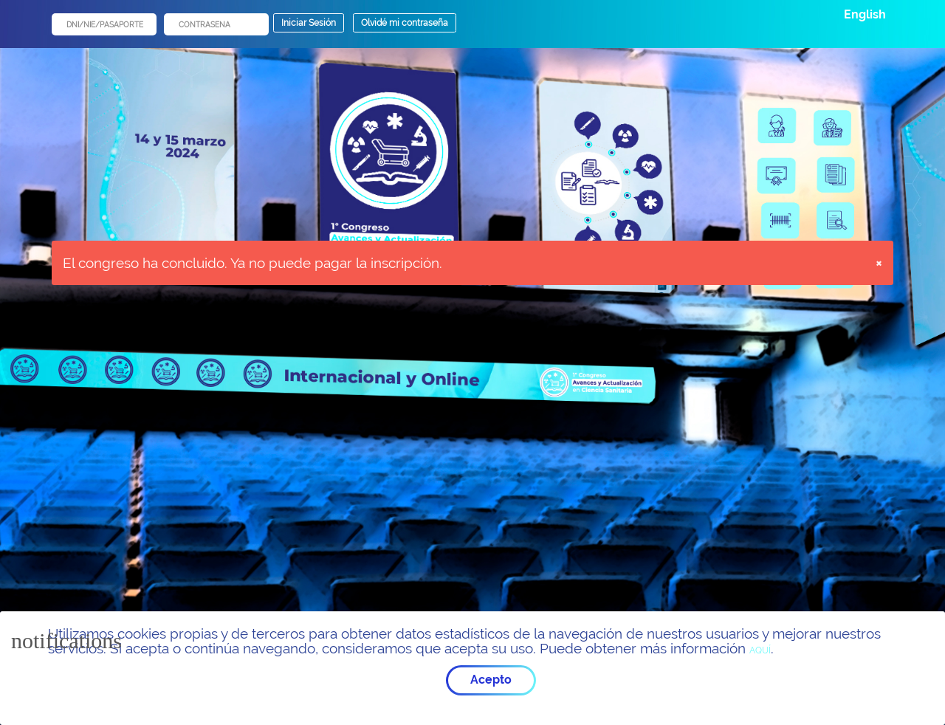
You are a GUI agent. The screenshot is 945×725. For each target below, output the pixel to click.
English (865, 14)
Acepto (491, 680)
